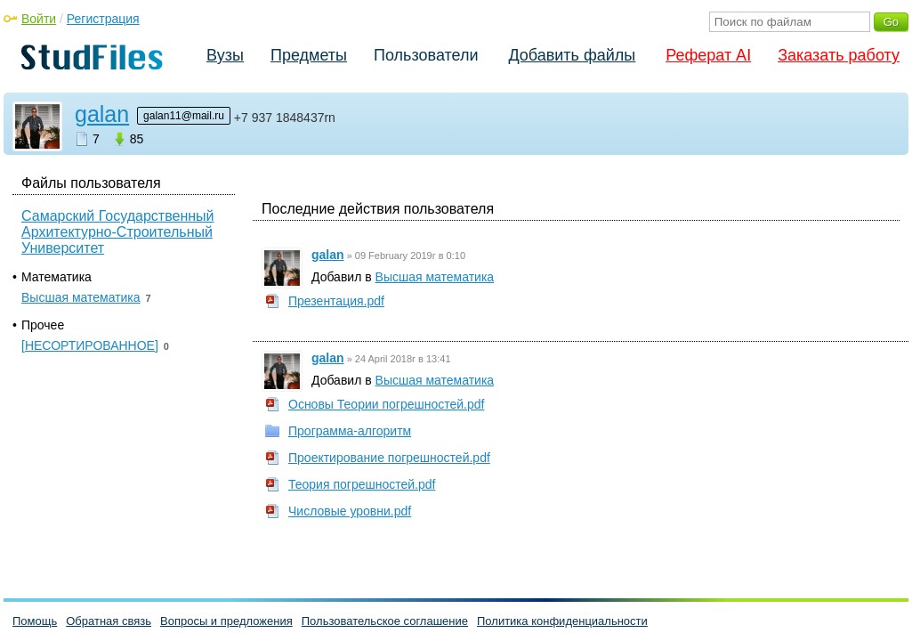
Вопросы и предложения (226, 621)
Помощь (34, 621)
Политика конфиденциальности (562, 621)
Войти (38, 19)
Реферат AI (708, 55)
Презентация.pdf (336, 301)
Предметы (308, 55)
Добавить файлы (571, 55)
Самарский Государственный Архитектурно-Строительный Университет (117, 232)
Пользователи (426, 55)
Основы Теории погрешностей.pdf (386, 404)
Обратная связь (108, 621)
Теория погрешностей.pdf (361, 484)
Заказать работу (839, 55)
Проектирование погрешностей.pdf (389, 457)
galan (102, 113)
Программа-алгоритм (349, 431)
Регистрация (103, 19)
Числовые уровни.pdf (349, 511)
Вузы (225, 55)
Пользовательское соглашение (385, 621)
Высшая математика (435, 277)
